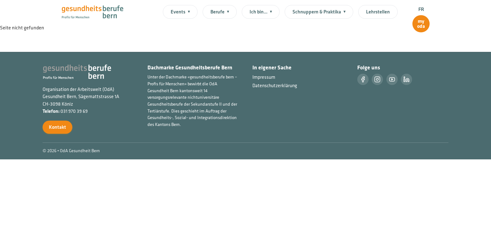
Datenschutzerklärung (274, 85)
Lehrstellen (378, 11)
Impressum (263, 77)
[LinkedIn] (406, 79)
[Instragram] (377, 79)
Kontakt (57, 127)
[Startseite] (96, 11)
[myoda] (421, 23)
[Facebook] (363, 79)
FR (421, 9)
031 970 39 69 (74, 111)
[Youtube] (392, 79)
